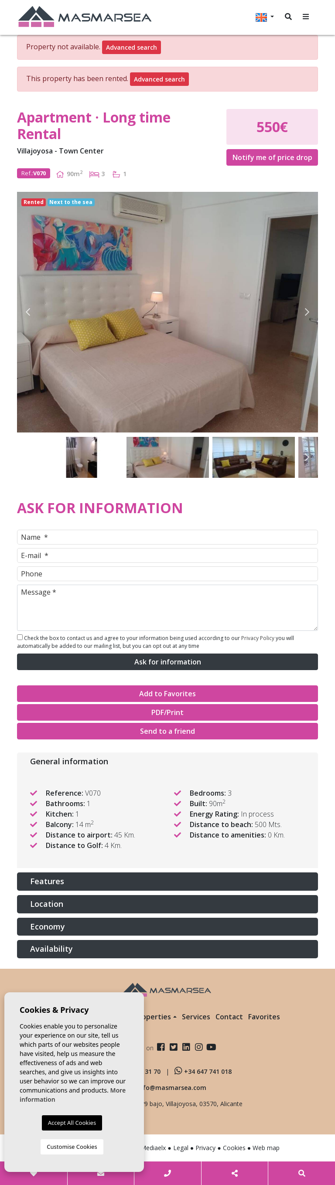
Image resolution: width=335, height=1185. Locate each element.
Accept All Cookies (72, 1123)
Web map (266, 1148)
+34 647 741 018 (203, 1071)
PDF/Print (167, 712)
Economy (47, 926)
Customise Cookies (72, 1147)
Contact (229, 1017)
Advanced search (131, 47)
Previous (28, 312)
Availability (51, 948)
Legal (180, 1148)
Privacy (205, 1148)
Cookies (234, 1148)
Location (46, 904)
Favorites (264, 1017)
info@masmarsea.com (171, 1087)
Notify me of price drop (272, 157)
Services (196, 1017)
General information (69, 761)
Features (47, 881)
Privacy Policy (258, 638)
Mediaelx (153, 1148)
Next (307, 312)
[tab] (167, 762)
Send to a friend (167, 731)
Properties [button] (152, 1017)
